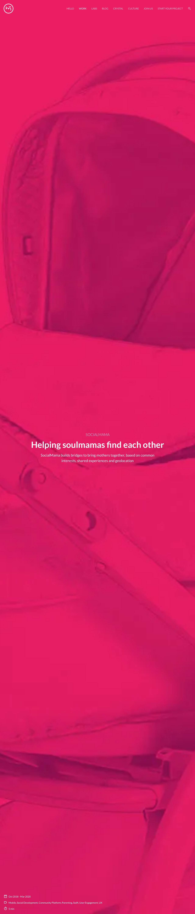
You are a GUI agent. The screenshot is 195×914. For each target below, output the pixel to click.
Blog (105, 8)
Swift (75, 902)
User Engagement (88, 902)
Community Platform (50, 902)
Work (83, 8)
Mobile (12, 902)
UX (100, 902)
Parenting (67, 902)
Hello (70, 8)
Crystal (118, 8)
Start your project (170, 8)
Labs (94, 8)
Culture (133, 8)
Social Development (27, 902)
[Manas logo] (8, 8)
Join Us (148, 8)
